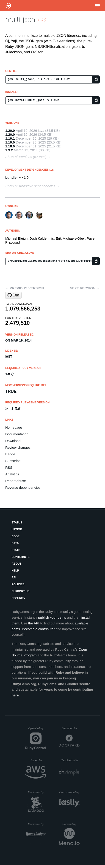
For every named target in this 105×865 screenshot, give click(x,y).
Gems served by (69, 792)
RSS (8, 467)
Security (18, 598)
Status (16, 522)
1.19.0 (10, 142)
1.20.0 (10, 130)
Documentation (16, 434)
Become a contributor (38, 629)
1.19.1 (10, 138)
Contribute (20, 557)
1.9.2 (9, 150)
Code (15, 536)
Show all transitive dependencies (30, 186)
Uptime (16, 529)
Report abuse (15, 481)
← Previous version (24, 288)
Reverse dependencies (22, 487)
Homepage (13, 427)
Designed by (71, 728)
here (15, 695)
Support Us (20, 591)
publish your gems (52, 617)
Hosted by (38, 760)
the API (33, 623)
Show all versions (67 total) (26, 157)
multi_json (20, 19)
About (16, 563)
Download (13, 441)
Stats (15, 550)
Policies (17, 584)
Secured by (71, 824)
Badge (10, 454)
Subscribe (13, 461)
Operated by (37, 730)
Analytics (12, 474)
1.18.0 (10, 146)
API (13, 577)
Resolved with (70, 760)
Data (15, 543)
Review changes (17, 447)
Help (15, 570)
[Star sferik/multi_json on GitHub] (13, 295)
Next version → (85, 288)
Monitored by (37, 792)
